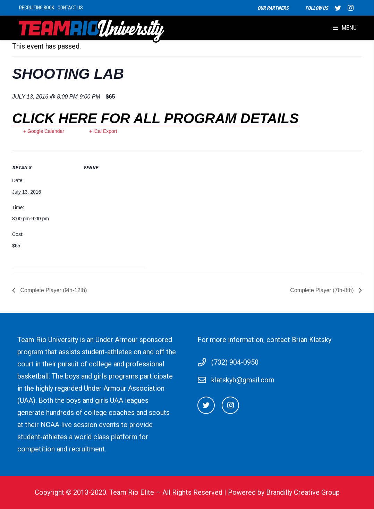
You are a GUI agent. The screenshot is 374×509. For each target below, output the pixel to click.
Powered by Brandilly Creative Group (284, 492)
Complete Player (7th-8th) (322, 290)
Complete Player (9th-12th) (53, 290)
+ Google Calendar (43, 131)
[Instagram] (230, 405)
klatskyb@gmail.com (242, 380)
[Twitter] (206, 405)
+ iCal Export (103, 131)
